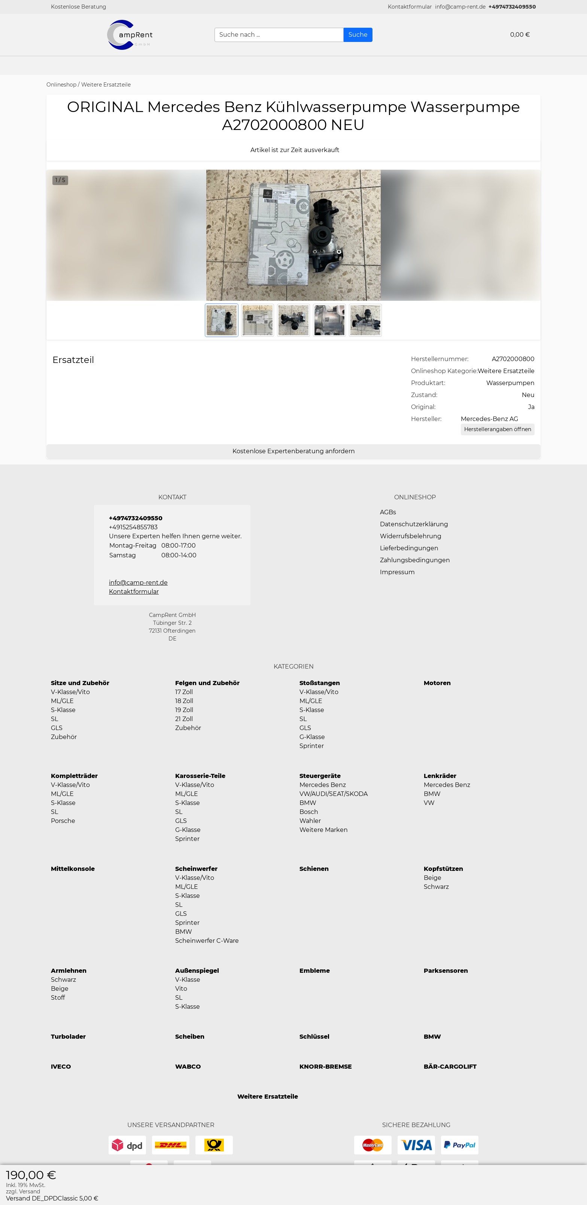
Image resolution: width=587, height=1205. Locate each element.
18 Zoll (184, 701)
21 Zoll (184, 719)
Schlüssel (314, 1036)
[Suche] (358, 35)
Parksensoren (446, 970)
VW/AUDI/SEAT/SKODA (333, 793)
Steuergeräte (320, 775)
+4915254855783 (133, 527)
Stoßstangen (319, 683)
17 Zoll (184, 692)
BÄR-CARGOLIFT (450, 1066)
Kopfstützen (443, 868)
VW (429, 802)
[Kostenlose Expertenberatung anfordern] (293, 451)
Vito (181, 988)
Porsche (63, 820)
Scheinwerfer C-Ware (207, 940)
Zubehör (64, 737)
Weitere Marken (323, 829)
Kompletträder (74, 775)
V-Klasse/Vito (70, 692)
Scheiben (189, 1036)
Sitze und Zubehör (80, 683)
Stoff (58, 997)
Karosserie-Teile (200, 775)
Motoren (437, 683)
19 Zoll (184, 710)
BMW (307, 802)
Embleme (314, 970)
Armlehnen (68, 970)
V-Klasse (187, 979)
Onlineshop (61, 84)
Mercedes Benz (322, 784)
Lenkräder (440, 775)
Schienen (314, 868)
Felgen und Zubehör (207, 683)
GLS (57, 728)
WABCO (188, 1066)
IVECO (61, 1066)
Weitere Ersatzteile (106, 84)
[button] (410, 7)
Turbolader (68, 1036)
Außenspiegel (197, 970)
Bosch (308, 811)
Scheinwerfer (196, 868)
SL (54, 719)
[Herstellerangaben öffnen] (498, 429)
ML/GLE (62, 701)
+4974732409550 (512, 6)
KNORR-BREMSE (325, 1066)
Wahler (310, 820)
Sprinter (311, 746)
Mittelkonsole (73, 868)
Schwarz (436, 886)
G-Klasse (312, 737)
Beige (432, 877)
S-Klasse (63, 710)
